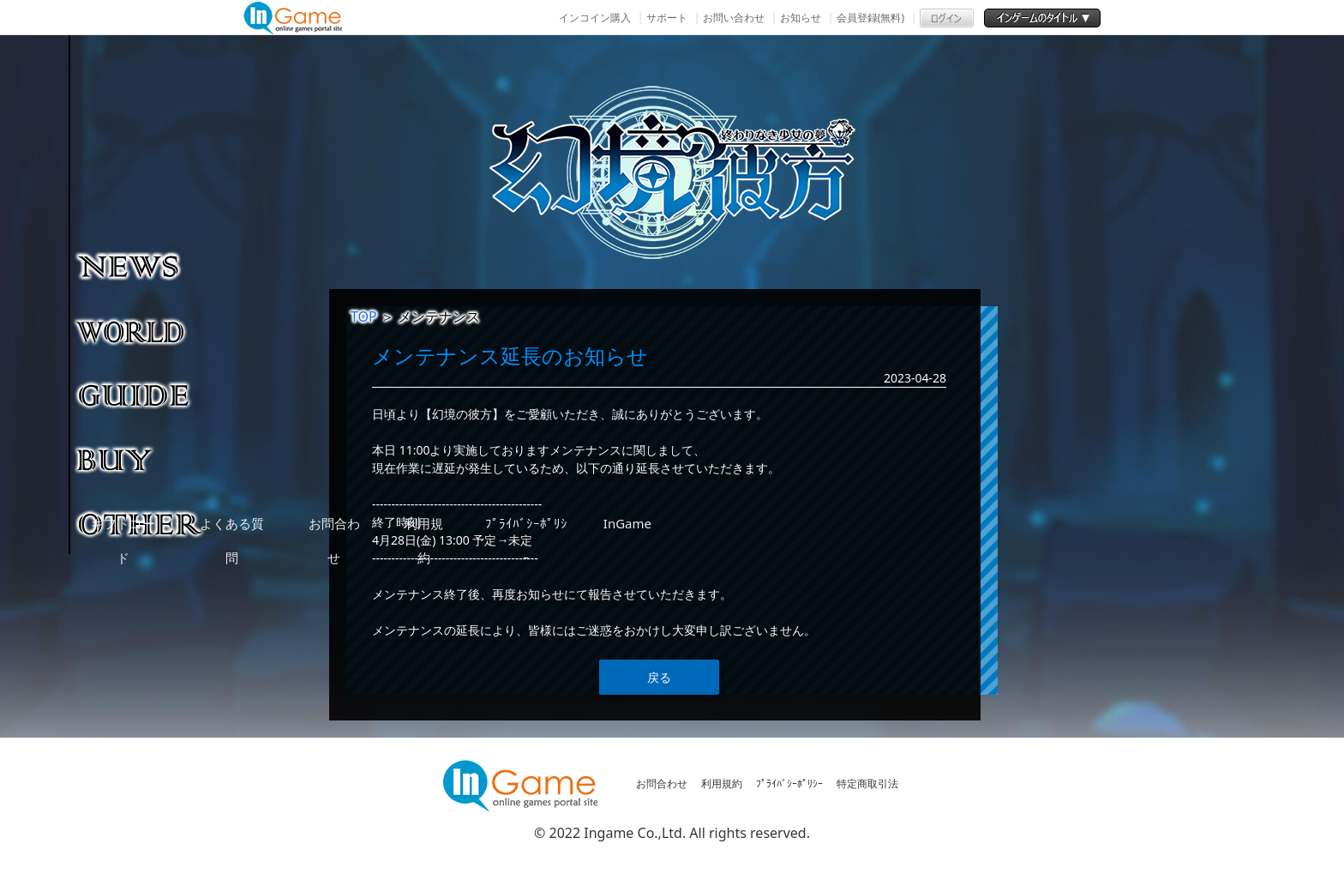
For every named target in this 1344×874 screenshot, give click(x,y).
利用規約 (721, 783)
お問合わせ (661, 783)
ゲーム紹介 (141, 330)
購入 (141, 459)
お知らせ (800, 17)
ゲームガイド (141, 394)
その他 (141, 523)
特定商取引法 (867, 783)
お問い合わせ (734, 17)
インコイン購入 (595, 17)
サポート (666, 17)
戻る (659, 677)
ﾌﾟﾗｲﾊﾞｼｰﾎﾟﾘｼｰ (789, 783)
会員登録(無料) (870, 17)
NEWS (141, 266)
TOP (364, 316)
